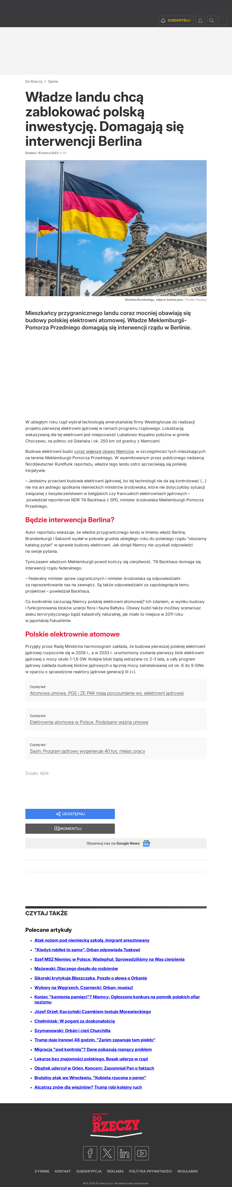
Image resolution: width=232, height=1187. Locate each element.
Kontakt (63, 1159)
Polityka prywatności (150, 1159)
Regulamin (187, 1159)
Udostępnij (73, 814)
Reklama (115, 1159)
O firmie (42, 1159)
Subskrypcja (89, 1159)
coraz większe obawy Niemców (104, 451)
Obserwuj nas (109, 830)
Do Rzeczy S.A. (105, 1171)
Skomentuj (166, 814)
